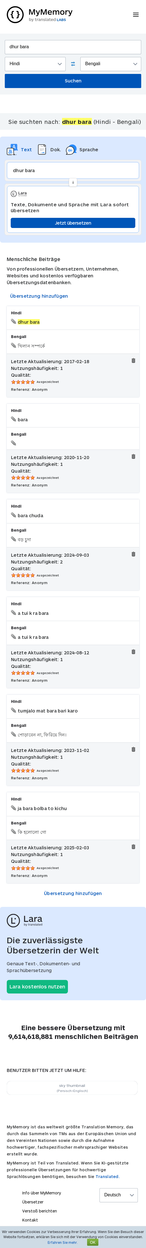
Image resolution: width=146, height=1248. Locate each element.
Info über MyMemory (41, 1192)
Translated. (108, 1176)
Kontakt (30, 1220)
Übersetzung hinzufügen (39, 296)
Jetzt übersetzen (73, 222)
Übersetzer (32, 1201)
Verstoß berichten (39, 1210)
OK (93, 1242)
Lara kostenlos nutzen (37, 986)
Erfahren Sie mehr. (63, 1242)
